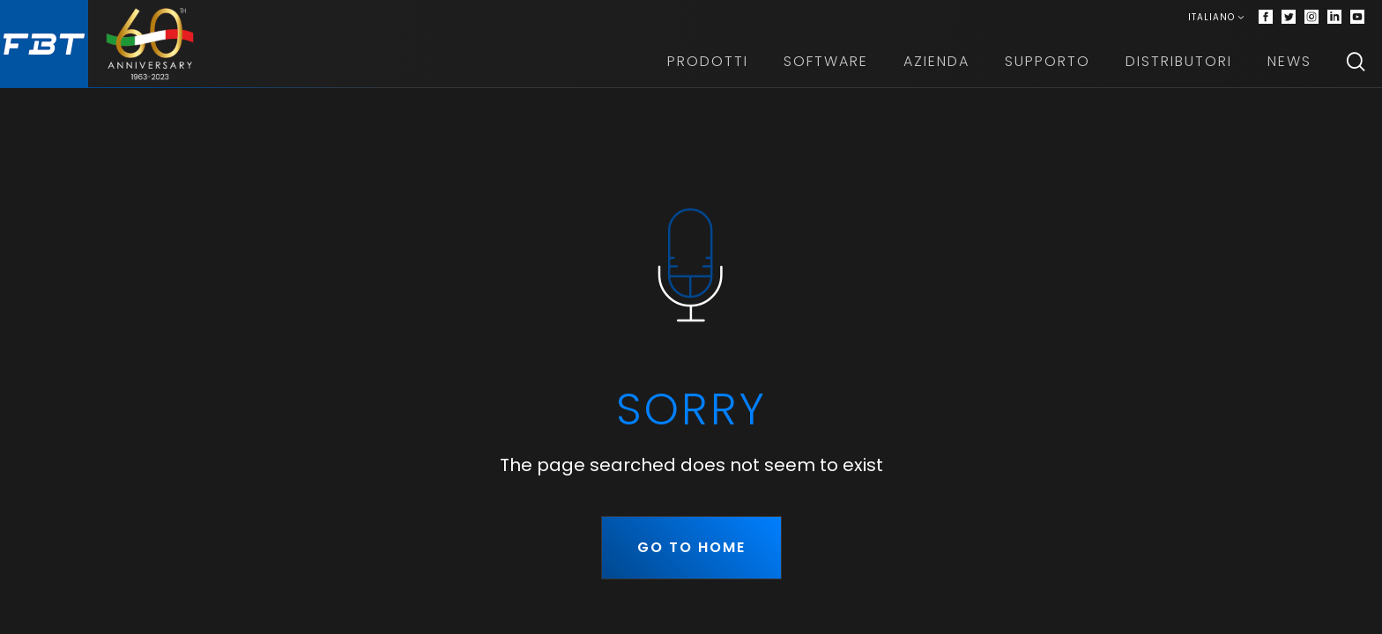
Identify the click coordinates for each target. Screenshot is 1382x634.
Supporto (1047, 61)
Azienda (936, 61)
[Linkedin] (1334, 18)
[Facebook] (1266, 18)
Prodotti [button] (707, 61)
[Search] (1355, 61)
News (1289, 61)
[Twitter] (1289, 18)
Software (826, 61)
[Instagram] (1311, 18)
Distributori (1179, 61)
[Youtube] (1357, 18)
